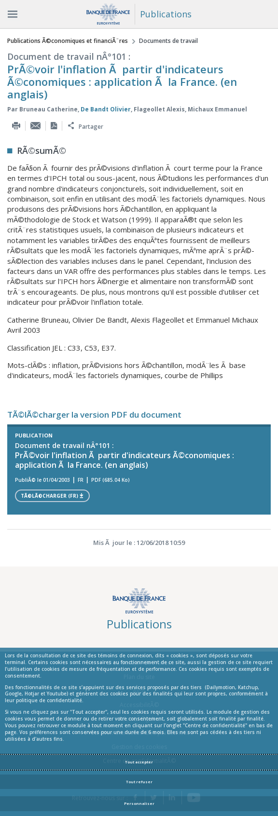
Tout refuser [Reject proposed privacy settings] (139, 781)
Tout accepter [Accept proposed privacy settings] (139, 762)
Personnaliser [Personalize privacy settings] (139, 803)
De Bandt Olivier (106, 109)
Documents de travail (168, 41)
